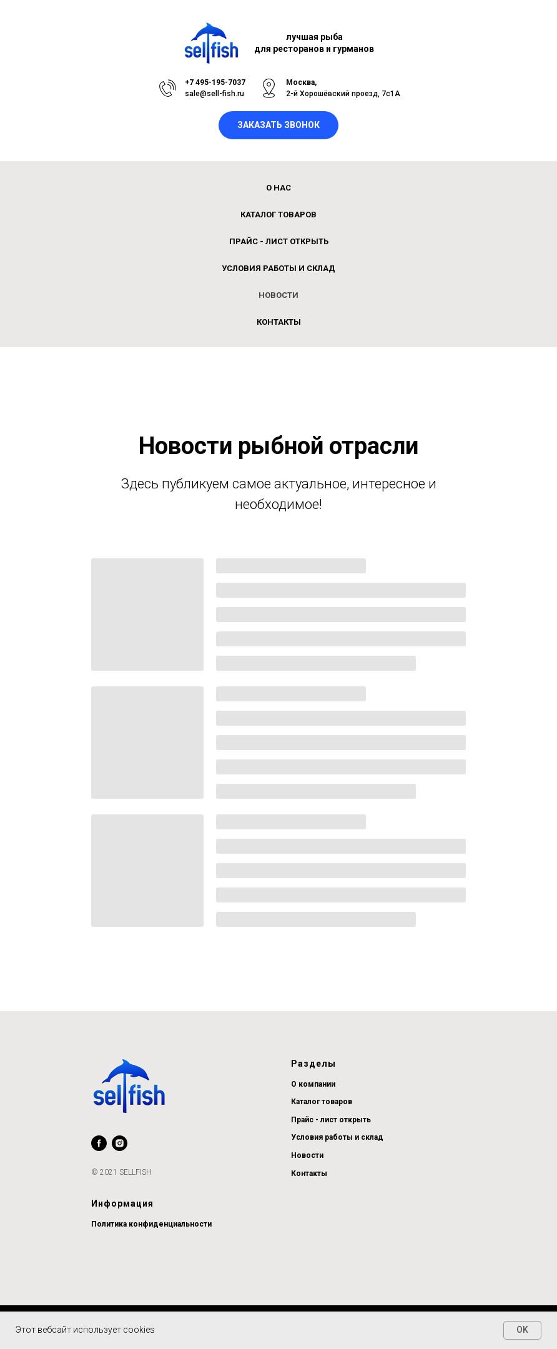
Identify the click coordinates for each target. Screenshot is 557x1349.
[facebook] (99, 1143)
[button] (278, 125)
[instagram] (119, 1143)
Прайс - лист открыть (331, 1119)
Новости (278, 295)
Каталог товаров (321, 1101)
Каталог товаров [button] (278, 214)
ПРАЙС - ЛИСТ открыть (278, 241)
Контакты (279, 322)
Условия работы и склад (278, 268)
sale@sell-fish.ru (214, 93)
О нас (278, 187)
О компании (313, 1084)
